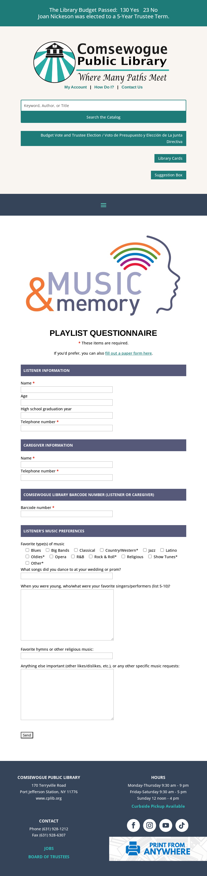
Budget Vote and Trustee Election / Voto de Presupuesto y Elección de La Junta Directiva (111, 138)
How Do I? (104, 87)
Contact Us (132, 87)
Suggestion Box (168, 174)
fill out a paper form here (128, 353)
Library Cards (170, 158)
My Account (75, 87)
